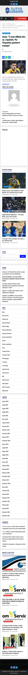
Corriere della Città (7, 337)
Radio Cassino (5, 380)
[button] (2, 18)
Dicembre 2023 (6, 473)
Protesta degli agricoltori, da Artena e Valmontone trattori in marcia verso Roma (14, 113)
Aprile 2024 (5, 458)
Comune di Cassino (6, 333)
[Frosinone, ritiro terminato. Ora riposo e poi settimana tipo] (14, 229)
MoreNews (23, 671)
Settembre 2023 (6, 483)
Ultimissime (5, 391)
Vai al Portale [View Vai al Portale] (20, 18)
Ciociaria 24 (5, 319)
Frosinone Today (6, 355)
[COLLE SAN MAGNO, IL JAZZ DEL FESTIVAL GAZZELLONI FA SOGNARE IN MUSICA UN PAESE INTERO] (14, 589)
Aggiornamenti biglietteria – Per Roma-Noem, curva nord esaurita (13, 215)
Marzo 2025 (5, 419)
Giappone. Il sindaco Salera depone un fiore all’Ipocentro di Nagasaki (12, 291)
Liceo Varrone (5, 373)
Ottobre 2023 (5, 480)
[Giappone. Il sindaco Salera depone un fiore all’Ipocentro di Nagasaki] (14, 641)
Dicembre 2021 (5, 498)
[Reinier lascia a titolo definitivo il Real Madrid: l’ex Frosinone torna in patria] (14, 181)
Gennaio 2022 (5, 494)
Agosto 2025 (5, 401)
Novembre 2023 (6, 476)
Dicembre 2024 (6, 430)
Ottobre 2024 (5, 437)
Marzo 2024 (5, 462)
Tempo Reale (5, 383)
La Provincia (5, 366)
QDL (3, 376)
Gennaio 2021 (5, 508)
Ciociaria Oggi (5, 326)
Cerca (4, 252)
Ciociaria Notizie (6, 323)
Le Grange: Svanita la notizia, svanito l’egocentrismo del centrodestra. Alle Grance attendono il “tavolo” (13, 285)
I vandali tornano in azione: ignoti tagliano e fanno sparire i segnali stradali (14, 120)
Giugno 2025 (5, 408)
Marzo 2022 (5, 487)
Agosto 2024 (5, 444)
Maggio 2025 (5, 412)
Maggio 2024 (5, 455)
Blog (3, 312)
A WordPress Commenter (8, 544)
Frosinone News (6, 351)
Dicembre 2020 (6, 512)
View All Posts (14, 105)
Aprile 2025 (5, 415)
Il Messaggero (5, 358)
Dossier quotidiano (6, 344)
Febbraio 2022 (5, 490)
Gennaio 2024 (5, 469)
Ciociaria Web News (7, 330)
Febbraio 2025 (5, 423)
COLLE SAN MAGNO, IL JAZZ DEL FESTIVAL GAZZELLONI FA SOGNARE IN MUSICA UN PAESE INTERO (13, 279)
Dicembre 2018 (5, 516)
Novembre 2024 (6, 433)
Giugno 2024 (5, 451)
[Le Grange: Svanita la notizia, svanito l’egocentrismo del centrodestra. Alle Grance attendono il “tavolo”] (14, 615)
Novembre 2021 (6, 501)
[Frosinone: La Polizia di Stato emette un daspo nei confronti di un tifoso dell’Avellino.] (14, 563)
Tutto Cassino (6, 194)
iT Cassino (4, 362)
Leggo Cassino (5, 369)
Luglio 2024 (5, 448)
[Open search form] (11, 18)
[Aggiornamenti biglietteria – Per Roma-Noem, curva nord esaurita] (14, 205)
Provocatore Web (6, 537)
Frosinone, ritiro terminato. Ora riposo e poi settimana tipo (13, 240)
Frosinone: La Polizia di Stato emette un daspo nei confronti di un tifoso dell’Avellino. (13, 273)
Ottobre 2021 (5, 505)
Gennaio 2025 (5, 426)
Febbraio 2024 (5, 465)
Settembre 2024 (6, 440)
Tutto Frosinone (6, 33)
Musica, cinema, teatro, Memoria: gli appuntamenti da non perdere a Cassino (13, 539)
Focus (3, 348)
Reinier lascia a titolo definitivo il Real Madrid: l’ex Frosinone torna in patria (12, 191)
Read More (5, 84)
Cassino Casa (5, 315)
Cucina (3, 340)
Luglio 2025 (5, 405)
